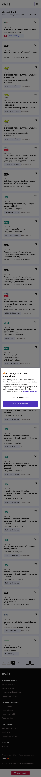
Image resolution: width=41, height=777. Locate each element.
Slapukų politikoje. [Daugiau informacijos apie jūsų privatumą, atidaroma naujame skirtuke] (30, 391)
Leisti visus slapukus (20, 404)
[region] (20, 388)
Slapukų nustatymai (20, 397)
